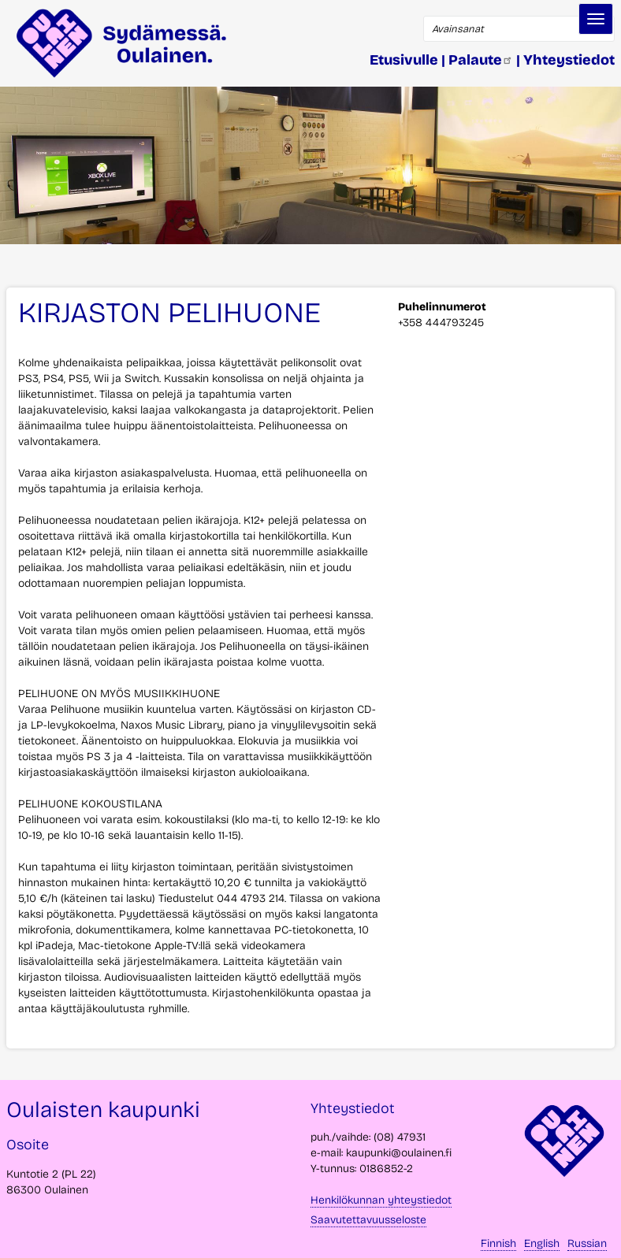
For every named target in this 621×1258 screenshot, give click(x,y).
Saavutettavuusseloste (368, 1219)
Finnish (498, 1243)
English (542, 1243)
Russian (587, 1243)
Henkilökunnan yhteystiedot (381, 1200)
